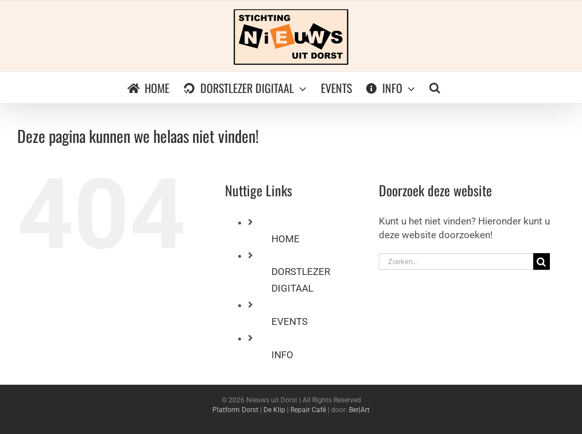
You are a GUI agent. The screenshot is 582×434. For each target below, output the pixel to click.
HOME (285, 239)
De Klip (274, 410)
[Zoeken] (541, 261)
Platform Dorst (235, 410)
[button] (434, 87)
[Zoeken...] (456, 261)
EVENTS (289, 321)
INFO (282, 355)
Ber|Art (359, 410)
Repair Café (308, 410)
